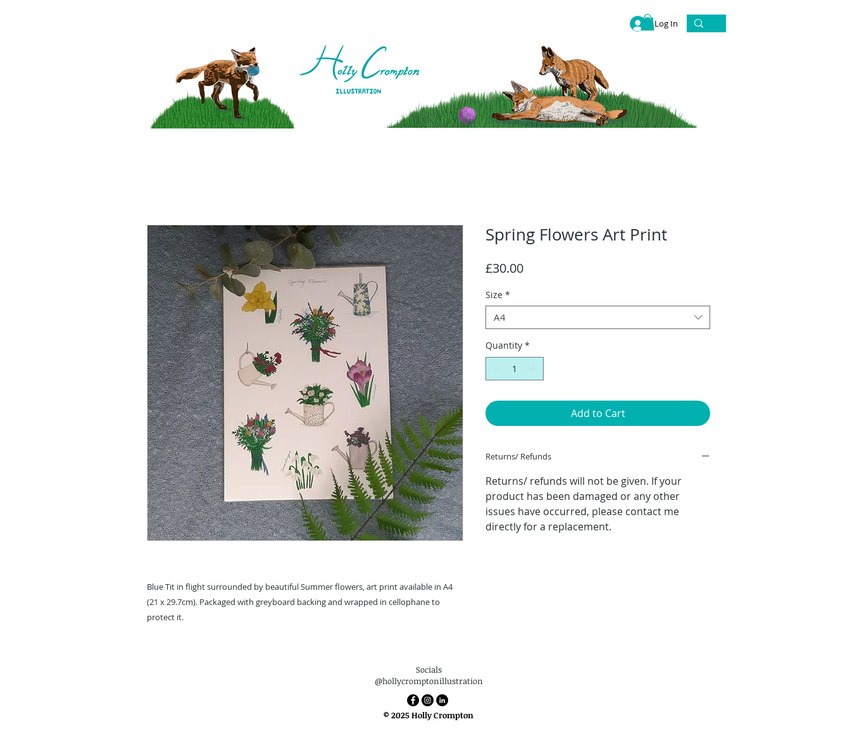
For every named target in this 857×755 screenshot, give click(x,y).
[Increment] (534, 369)
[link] (647, 22)
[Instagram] (428, 700)
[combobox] (597, 318)
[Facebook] (413, 700)
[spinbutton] (514, 369)
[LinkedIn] (442, 700)
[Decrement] (495, 369)
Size (497, 295)
